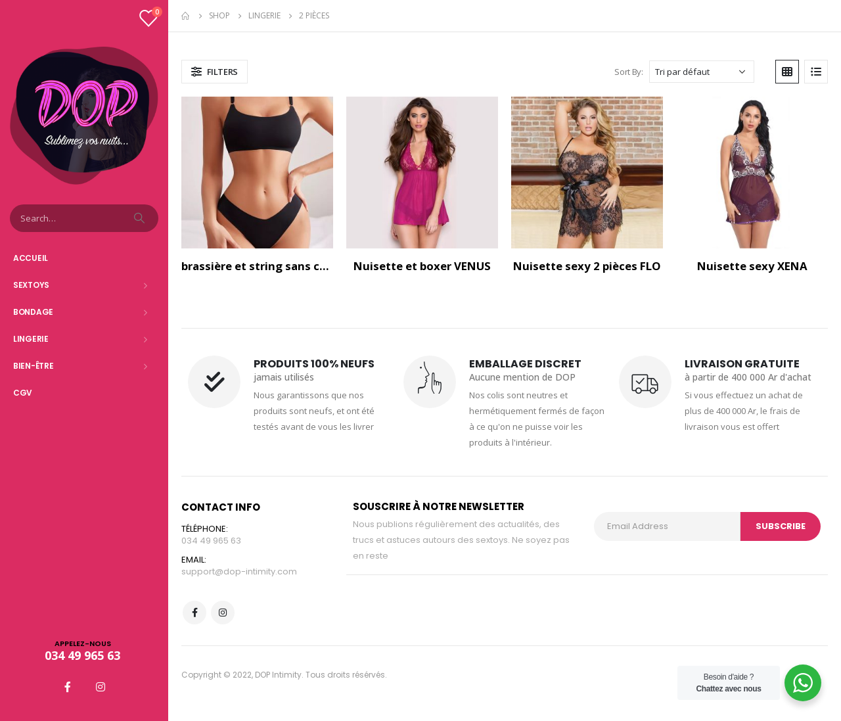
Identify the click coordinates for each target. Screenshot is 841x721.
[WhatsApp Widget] (802, 682)
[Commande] (701, 71)
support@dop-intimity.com (239, 571)
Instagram (223, 612)
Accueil (30, 258)
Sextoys (31, 285)
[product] (257, 172)
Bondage (33, 311)
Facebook (194, 612)
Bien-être (33, 365)
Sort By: (628, 72)
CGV (22, 392)
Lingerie (31, 338)
